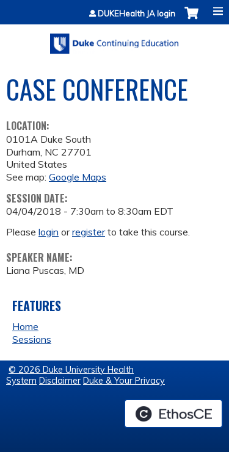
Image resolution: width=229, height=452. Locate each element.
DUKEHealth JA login (136, 14)
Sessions (31, 339)
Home (25, 326)
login (48, 232)
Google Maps (77, 177)
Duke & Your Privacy (124, 380)
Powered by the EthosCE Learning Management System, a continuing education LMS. (173, 413)
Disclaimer (60, 380)
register (88, 232)
